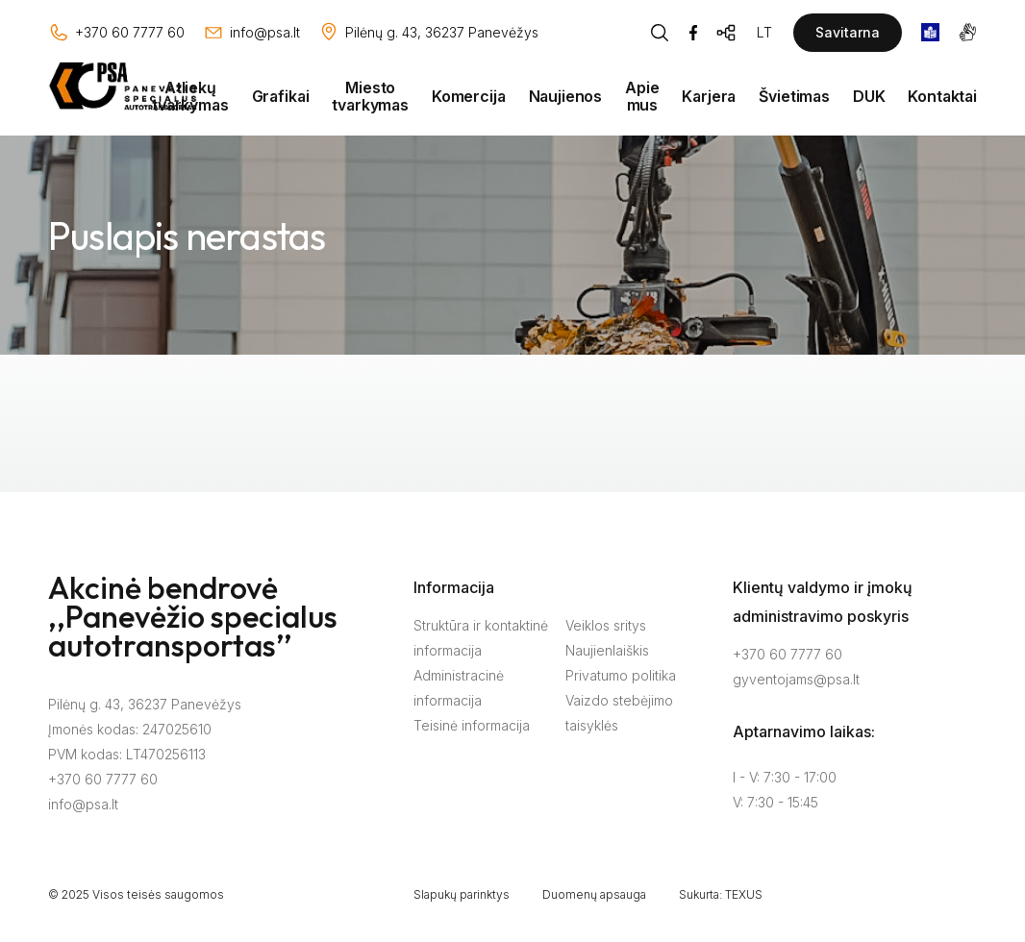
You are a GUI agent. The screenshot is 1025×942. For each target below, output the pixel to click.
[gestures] (968, 32)
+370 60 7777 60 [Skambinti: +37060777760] (787, 654)
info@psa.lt (83, 804)
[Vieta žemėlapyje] (428, 32)
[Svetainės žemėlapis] (727, 32)
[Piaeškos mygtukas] (660, 32)
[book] (930, 32)
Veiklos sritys (605, 625)
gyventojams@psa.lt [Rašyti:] (796, 679)
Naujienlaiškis (607, 650)
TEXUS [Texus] (743, 894)
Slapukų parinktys (461, 894)
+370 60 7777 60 (103, 779)
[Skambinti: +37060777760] (116, 32)
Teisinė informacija (471, 725)
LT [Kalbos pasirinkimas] (764, 32)
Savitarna (847, 32)
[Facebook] (693, 32)
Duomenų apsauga (594, 894)
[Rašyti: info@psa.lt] (251, 32)
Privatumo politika (620, 675)
